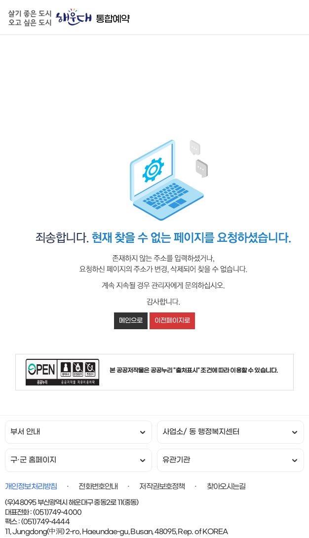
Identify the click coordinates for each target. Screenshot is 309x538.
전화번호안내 (97, 486)
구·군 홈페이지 (33, 460)
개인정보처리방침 (31, 486)
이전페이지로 (172, 320)
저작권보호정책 (162, 486)
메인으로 (131, 320)
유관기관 (176, 460)
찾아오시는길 (226, 486)
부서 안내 (25, 432)
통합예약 (113, 19)
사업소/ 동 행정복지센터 (200, 432)
